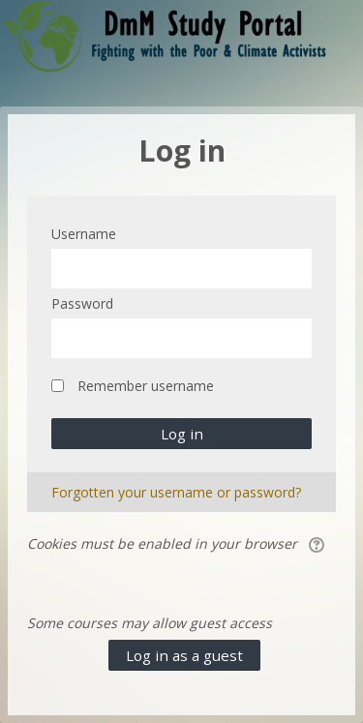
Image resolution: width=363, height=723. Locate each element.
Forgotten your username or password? (176, 492)
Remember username (145, 386)
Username (83, 234)
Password (82, 303)
